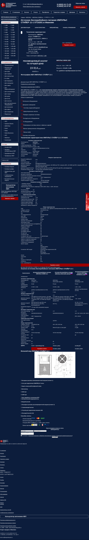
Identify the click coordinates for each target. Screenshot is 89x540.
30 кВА (13, 39)
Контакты (82, 12)
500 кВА (13, 55)
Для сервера (8, 73)
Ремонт (2, 503)
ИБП (1, 507)
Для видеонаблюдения (10, 88)
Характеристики (40, 27)
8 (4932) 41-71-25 (64, 4)
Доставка (2, 483)
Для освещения (9, 83)
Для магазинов (9, 107)
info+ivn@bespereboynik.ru (35, 4)
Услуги (36, 12)
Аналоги (83, 27)
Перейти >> (35, 71)
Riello (6, 130)
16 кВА (13, 37)
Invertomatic (8, 140)
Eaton (6, 128)
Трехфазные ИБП (9, 155)
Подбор (2, 480)
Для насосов (8, 101)
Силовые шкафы (9, 169)
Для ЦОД (7, 71)
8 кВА (6, 32)
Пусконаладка (3, 491)
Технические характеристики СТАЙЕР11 (30, 87)
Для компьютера (9, 76)
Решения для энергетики (8, 68)
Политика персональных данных (8, 523)
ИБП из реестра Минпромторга (8, 19)
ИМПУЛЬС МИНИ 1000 (63, 60)
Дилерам (72, 12)
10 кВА (13, 32)
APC (6, 135)
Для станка (8, 94)
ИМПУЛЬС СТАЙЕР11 (37, 17)
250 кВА (7, 53)
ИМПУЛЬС (7, 126)
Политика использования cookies (8, 526)
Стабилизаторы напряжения (9, 175)
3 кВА (6, 27)
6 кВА (12, 30)
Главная (5, 12)
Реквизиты (2, 471)
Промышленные (9, 65)
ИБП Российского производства (8, 17)
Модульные (8, 114)
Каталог (26, 12)
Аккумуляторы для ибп (5, 510)
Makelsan (7, 137)
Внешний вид (54, 27)
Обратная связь (80, 3)
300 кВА (13, 53)
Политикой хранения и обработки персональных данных (41, 436)
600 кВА (7, 58)
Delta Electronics (9, 133)
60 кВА (6, 44)
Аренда (2, 497)
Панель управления (69, 27)
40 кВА (6, 41)
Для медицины (9, 80)
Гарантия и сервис (59, 12)
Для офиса (8, 109)
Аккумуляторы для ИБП (10, 172)
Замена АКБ (3, 500)
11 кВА (6, 34)
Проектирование (4, 486)
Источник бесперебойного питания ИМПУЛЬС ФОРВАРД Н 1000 (82, 273)
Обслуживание (3, 494)
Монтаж (2, 489)
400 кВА (7, 55)
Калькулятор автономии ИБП (10, 187)
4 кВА (12, 27)
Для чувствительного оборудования (10, 104)
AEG (6, 121)
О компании (16, 12)
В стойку (7, 78)
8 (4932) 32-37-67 (64, 6)
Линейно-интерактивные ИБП (10, 150)
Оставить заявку (57, 348)
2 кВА (12, 25)
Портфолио (45, 12)
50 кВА (13, 41)
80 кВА (13, 44)
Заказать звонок (80, 7)
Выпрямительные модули (9, 179)
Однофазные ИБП (10, 153)
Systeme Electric (9, 123)
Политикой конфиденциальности (64, 436)
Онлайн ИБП (8, 147)
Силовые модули (9, 166)
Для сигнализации (10, 91)
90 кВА (6, 46)
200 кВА (13, 51)
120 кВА (7, 48)
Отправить (55, 437)
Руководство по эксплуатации (28, 84)
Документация (25, 27)
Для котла (7, 98)
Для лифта (8, 85)
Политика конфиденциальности (7, 520)
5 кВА (6, 30)
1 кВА (6, 25)
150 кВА (13, 48)
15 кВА (6, 37)
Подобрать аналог (69, 45)
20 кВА (6, 39)
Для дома (7, 96)
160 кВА (7, 51)
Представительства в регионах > (32, 6)
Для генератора (9, 111)
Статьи (2, 468)
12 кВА (13, 34)
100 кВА (13, 46)
